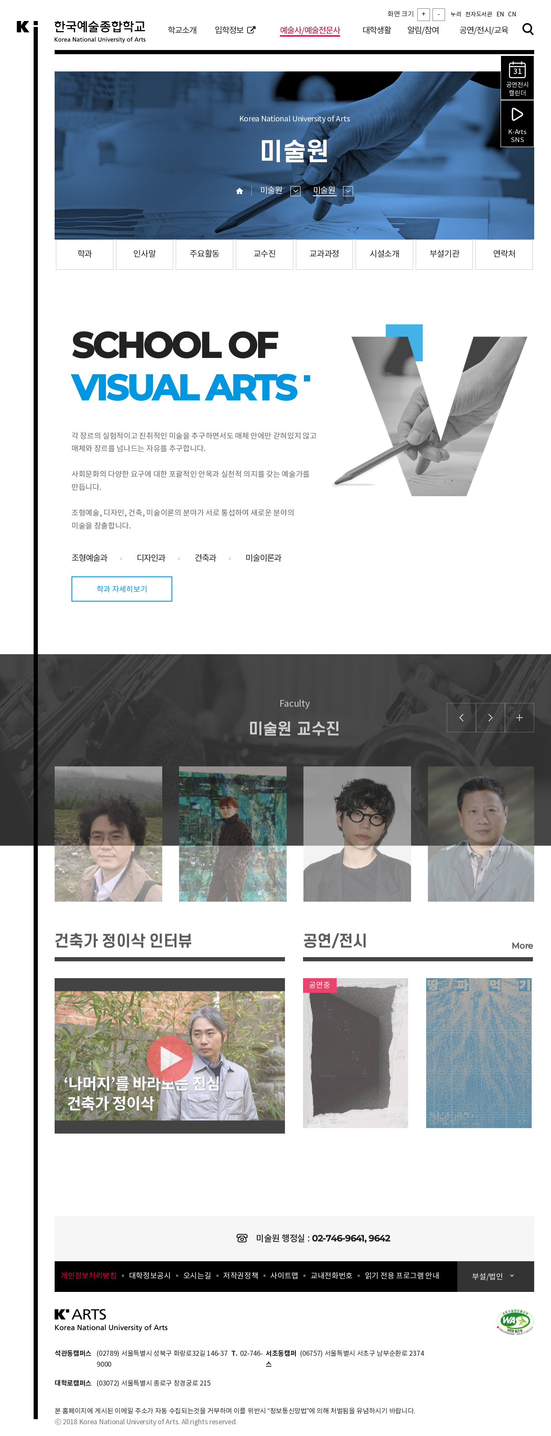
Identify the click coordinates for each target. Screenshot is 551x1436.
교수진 (264, 254)
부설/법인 (488, 1277)
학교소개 (182, 31)
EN (500, 14)
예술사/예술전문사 (310, 31)
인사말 (144, 254)
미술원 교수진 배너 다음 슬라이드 (490, 742)
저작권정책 (240, 1276)
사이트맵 (284, 1276)
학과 (84, 254)
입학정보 (235, 31)
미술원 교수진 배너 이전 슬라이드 (461, 742)
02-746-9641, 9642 (351, 1238)
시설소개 (384, 254)
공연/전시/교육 (483, 31)
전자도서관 (478, 14)
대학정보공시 (150, 1276)
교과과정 (324, 254)
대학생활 (376, 31)
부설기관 (444, 254)
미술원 (280, 191)
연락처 (504, 254)
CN (512, 14)
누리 (456, 14)
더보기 (519, 742)
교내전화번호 (332, 1276)
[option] (100, 882)
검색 (527, 28)
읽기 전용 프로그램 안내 (402, 1276)
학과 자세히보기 (122, 589)
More (522, 970)
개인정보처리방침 (88, 1276)
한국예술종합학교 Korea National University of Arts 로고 (105, 35)
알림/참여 (423, 31)
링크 (356, 1077)
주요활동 (204, 254)
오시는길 (197, 1276)
